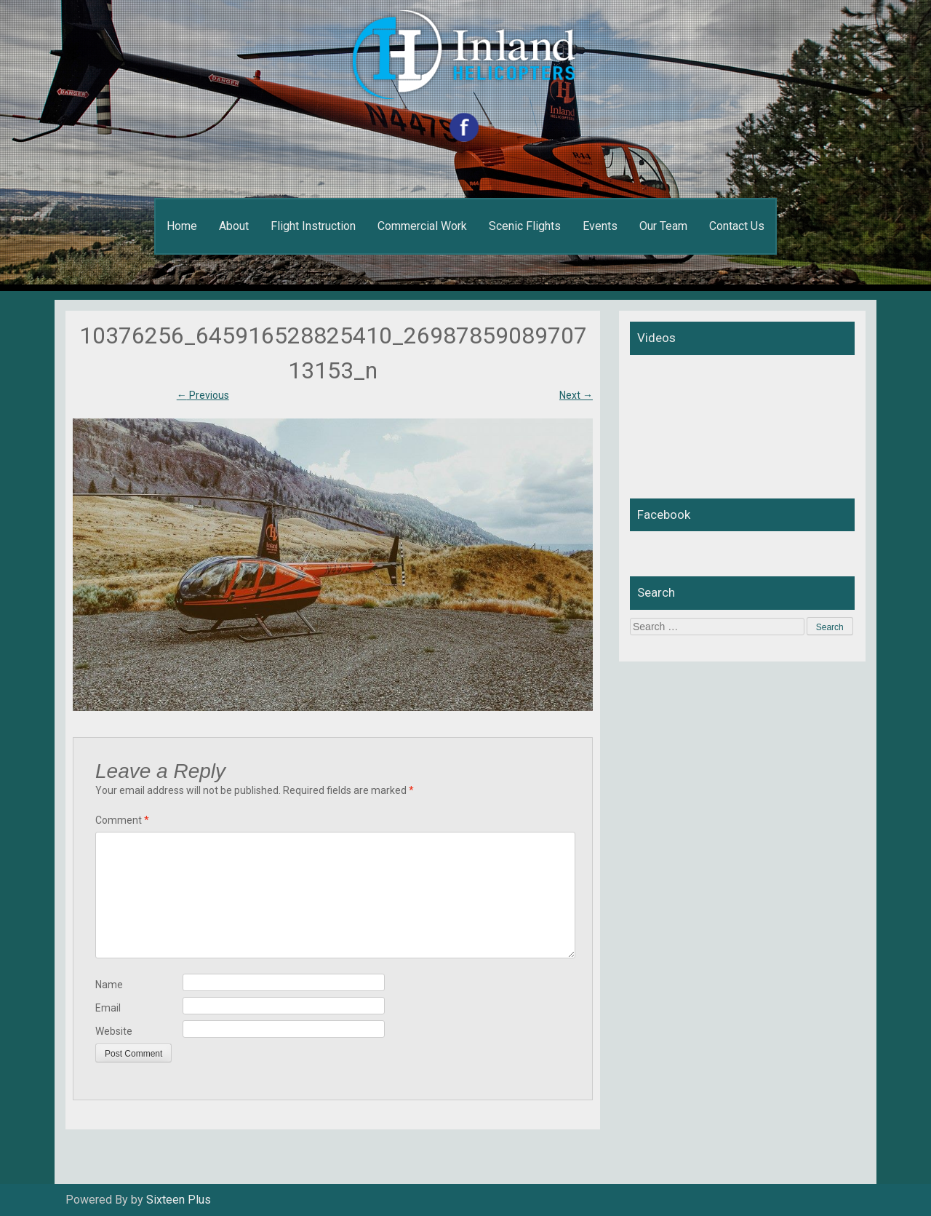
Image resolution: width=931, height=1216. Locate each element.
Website (113, 1031)
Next (576, 395)
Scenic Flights (525, 226)
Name (109, 984)
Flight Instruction (313, 226)
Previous (203, 395)
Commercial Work (422, 226)
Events (600, 226)
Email (108, 1008)
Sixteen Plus (178, 1200)
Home (182, 226)
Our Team (663, 226)
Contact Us (736, 226)
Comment (122, 820)
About (234, 226)
